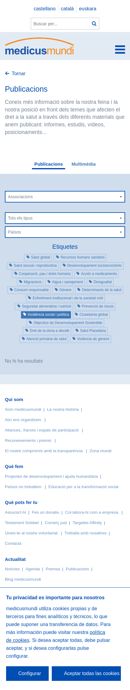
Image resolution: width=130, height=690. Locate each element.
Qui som (14, 399)
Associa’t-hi (15, 512)
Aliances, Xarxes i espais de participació (42, 430)
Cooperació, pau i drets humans (45, 274)
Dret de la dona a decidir (50, 331)
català (67, 8)
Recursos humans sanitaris (83, 257)
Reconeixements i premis (28, 440)
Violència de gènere (93, 339)
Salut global (40, 257)
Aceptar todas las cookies (91, 673)
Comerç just (56, 522)
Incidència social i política (48, 314)
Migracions (32, 282)
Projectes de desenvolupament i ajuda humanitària (51, 476)
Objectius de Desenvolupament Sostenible (67, 323)
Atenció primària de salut (46, 339)
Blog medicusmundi (23, 579)
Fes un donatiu (45, 512)
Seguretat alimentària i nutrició (46, 306)
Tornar (18, 73)
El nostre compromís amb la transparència (44, 451)
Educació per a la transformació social (83, 486)
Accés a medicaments (99, 274)
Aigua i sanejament (67, 282)
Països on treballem (24, 486)
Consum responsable (31, 290)
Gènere (65, 290)
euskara (87, 8)
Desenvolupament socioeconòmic (94, 265)
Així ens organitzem (23, 419)
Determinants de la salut (101, 290)
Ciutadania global (93, 314)
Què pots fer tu (21, 502)
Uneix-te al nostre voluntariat (31, 533)
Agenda (33, 569)
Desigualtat (102, 282)
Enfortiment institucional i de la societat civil (68, 298)
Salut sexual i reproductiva (35, 265)
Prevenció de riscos (98, 306)
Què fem (14, 466)
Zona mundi (100, 451)
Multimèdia (84, 164)
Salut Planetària (93, 331)
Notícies (12, 569)
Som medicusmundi (23, 409)
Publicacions (48, 164)
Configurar (29, 673)
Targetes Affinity (87, 522)
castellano (45, 8)
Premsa (53, 569)
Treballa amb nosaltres (86, 533)
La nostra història (63, 409)
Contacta (13, 543)
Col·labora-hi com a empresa (91, 512)
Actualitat (15, 559)
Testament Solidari (22, 522)
